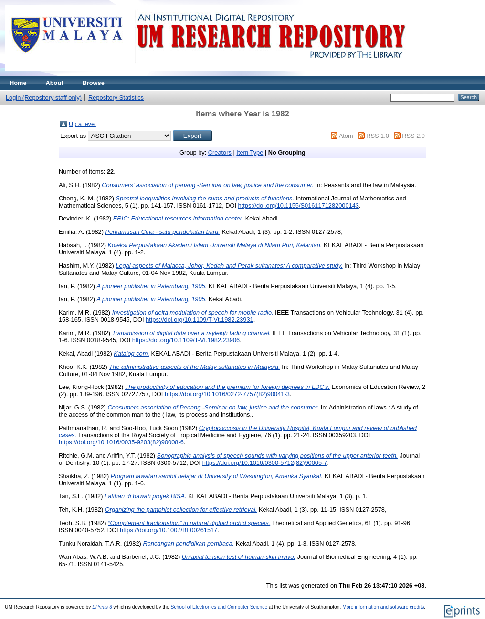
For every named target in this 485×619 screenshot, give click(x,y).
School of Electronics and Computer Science (219, 606)
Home (18, 82)
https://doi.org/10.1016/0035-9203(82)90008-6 (121, 442)
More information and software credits (383, 606)
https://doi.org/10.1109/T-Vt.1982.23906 (186, 340)
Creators (220, 152)
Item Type (249, 152)
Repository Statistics (116, 97)
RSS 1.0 (377, 135)
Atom (346, 135)
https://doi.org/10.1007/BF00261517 (168, 530)
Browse (94, 82)
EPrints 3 (102, 606)
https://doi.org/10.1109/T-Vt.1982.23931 (199, 319)
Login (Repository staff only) (44, 97)
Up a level (82, 123)
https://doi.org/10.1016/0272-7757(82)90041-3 (227, 394)
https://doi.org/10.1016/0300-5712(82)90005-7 (264, 462)
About (54, 82)
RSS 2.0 (413, 135)
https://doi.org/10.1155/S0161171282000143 (298, 205)
